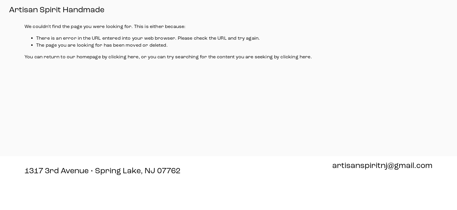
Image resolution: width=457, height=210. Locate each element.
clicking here (123, 57)
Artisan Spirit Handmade (56, 10)
